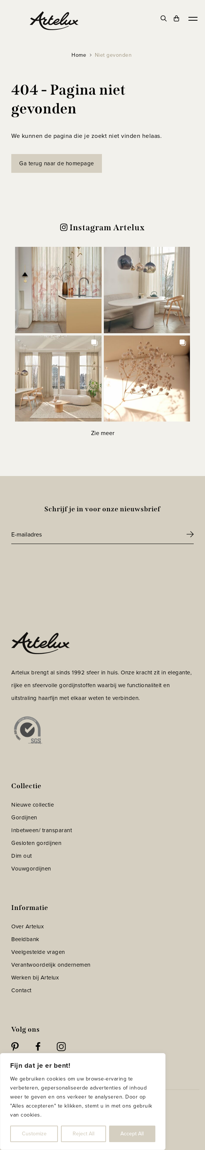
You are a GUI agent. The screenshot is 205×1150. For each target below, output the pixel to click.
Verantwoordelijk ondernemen (51, 965)
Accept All (132, 1134)
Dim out (21, 856)
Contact (21, 990)
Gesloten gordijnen (36, 843)
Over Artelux (27, 926)
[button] (58, 290)
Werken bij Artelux (35, 977)
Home (78, 55)
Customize (34, 1134)
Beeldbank (25, 939)
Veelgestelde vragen (38, 952)
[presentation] (68, 564)
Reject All (83, 1134)
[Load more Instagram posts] (102, 433)
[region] (83, 1101)
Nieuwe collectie (32, 805)
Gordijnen (24, 817)
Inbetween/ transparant (41, 830)
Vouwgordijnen (31, 868)
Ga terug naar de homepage (56, 163)
